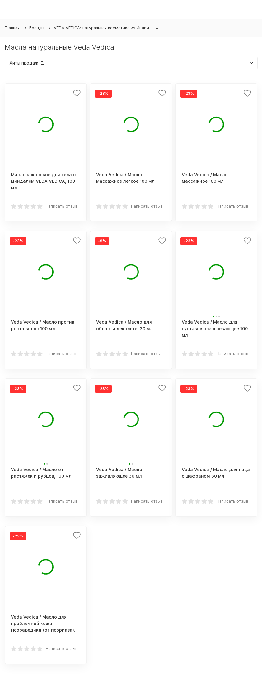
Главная (12, 28)
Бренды (36, 28)
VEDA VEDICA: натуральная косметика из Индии (101, 28)
